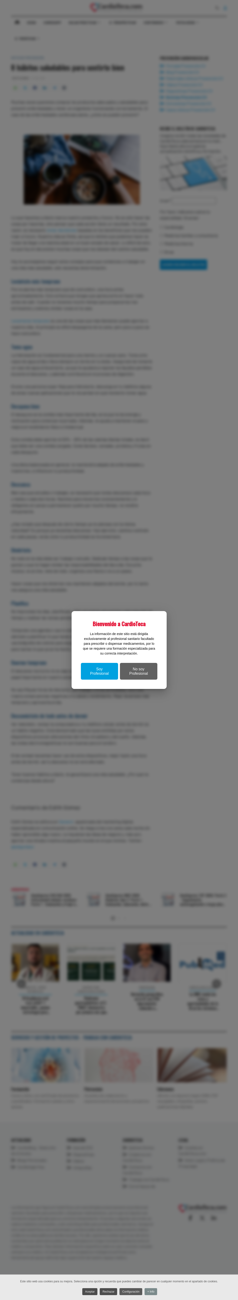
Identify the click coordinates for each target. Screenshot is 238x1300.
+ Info (152, 1291)
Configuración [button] (131, 1291)
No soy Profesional (138, 671)
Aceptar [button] (89, 1291)
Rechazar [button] (108, 1291)
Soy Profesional (99, 671)
